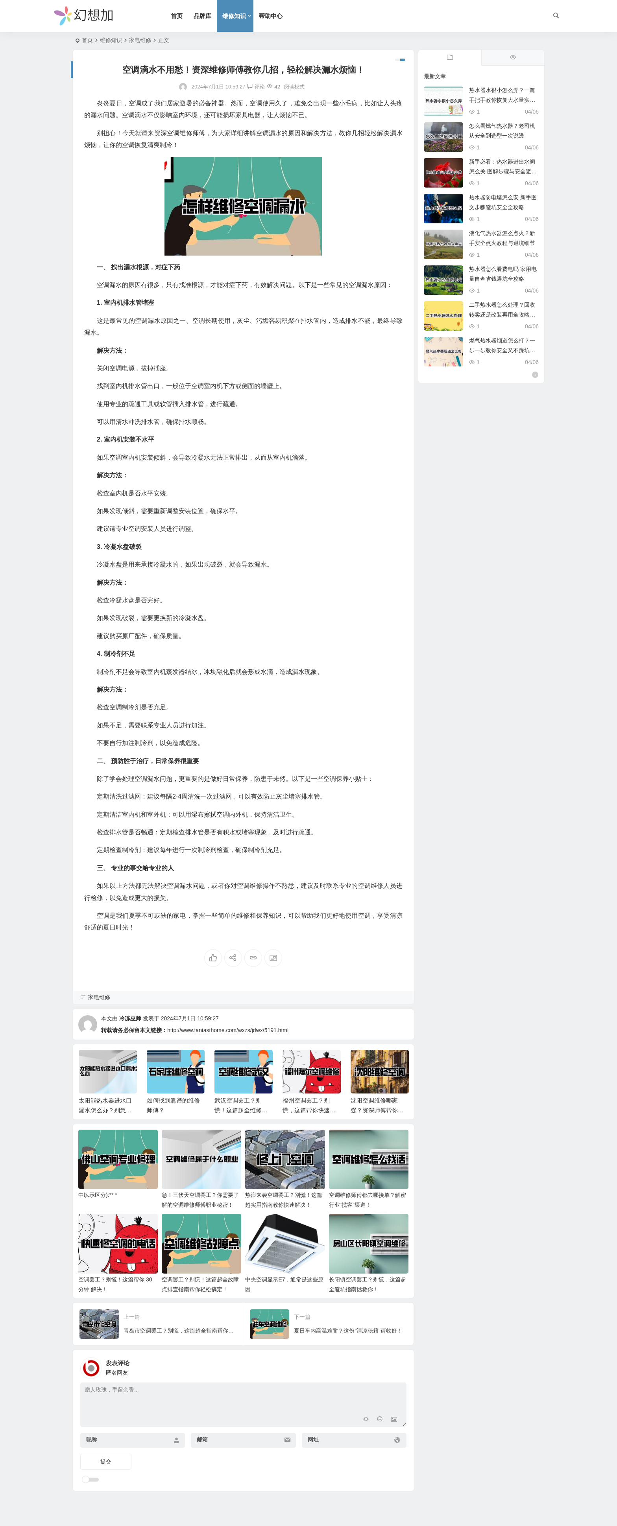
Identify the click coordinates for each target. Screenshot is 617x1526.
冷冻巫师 (130, 1018)
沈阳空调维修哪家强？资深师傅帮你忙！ (374, 1110)
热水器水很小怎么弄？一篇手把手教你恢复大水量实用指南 (502, 100)
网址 (313, 1439)
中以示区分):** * (97, 1195)
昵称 (91, 1439)
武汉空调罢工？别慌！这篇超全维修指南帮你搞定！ (241, 1110)
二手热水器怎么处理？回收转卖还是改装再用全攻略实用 (502, 315)
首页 (177, 16)
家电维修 (140, 40)
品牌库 (202, 16)
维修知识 (234, 16)
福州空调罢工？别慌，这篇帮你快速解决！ (309, 1110)
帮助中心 (271, 16)
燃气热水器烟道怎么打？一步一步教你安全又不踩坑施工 (502, 350)
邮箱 (202, 1439)
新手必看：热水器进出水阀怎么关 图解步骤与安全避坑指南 (503, 171)
